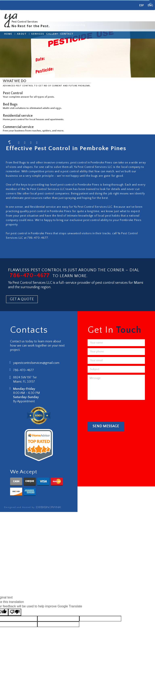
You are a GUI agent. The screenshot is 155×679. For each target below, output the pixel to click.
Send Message (106, 426)
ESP (141, 5)
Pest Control (13, 93)
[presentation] (118, 410)
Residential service (19, 116)
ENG (150, 5)
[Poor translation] (14, 612)
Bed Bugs (11, 104)
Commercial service (19, 127)
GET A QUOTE (22, 299)
